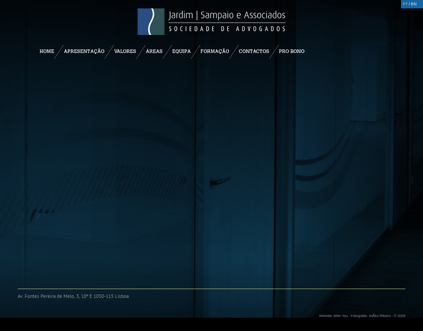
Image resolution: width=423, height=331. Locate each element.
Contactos (254, 51)
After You (341, 316)
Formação (214, 51)
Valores (125, 51)
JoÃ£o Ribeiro (380, 316)
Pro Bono (291, 51)
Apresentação (84, 51)
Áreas (154, 51)
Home (47, 51)
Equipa (181, 51)
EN (414, 4)
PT (405, 4)
